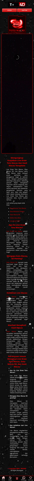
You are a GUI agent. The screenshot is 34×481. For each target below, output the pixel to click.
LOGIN (9, 10)
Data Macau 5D (12, 262)
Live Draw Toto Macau (14, 231)
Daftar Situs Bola (15, 218)
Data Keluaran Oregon (17, 211)
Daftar (10, 478)
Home (3, 478)
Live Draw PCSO (15, 221)
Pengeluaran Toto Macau (18, 208)
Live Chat (30, 478)
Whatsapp (23, 478)
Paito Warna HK (15, 215)
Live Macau (12, 297)
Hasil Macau (12, 331)
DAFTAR (24, 10)
